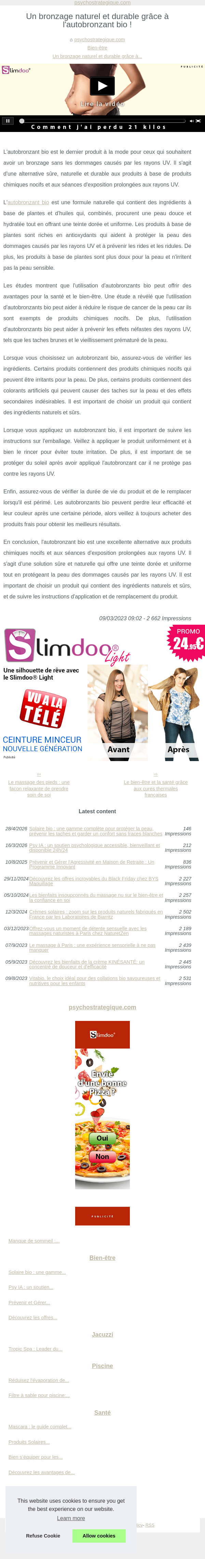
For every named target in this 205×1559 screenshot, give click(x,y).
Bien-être (97, 47)
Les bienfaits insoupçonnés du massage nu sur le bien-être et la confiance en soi (96, 898)
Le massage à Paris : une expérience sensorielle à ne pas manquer (92, 948)
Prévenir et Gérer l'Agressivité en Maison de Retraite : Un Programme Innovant (91, 865)
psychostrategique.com (99, 39)
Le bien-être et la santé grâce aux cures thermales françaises (156, 789)
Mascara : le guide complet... (40, 1426)
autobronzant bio (28, 202)
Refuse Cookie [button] (43, 1536)
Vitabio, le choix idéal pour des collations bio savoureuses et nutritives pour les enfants (95, 981)
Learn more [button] (71, 1518)
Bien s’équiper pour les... (36, 1457)
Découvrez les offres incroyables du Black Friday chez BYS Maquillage (94, 881)
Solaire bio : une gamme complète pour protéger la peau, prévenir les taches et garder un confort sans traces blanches (96, 831)
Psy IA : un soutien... (31, 1287)
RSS (150, 1525)
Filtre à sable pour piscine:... (39, 1395)
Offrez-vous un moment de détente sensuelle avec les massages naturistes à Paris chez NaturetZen (88, 931)
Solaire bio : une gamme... (37, 1272)
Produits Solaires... (29, 1442)
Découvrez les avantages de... (42, 1472)
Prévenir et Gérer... (29, 1302)
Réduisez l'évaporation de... (39, 1380)
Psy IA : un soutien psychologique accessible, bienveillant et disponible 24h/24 (94, 848)
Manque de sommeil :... (34, 1241)
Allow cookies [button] (99, 1536)
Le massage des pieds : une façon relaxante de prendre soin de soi (39, 789)
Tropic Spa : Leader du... (36, 1349)
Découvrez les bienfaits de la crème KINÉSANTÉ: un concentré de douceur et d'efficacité (87, 964)
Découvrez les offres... (33, 1317)
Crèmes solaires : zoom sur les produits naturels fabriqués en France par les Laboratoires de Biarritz (96, 914)
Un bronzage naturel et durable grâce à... (97, 56)
